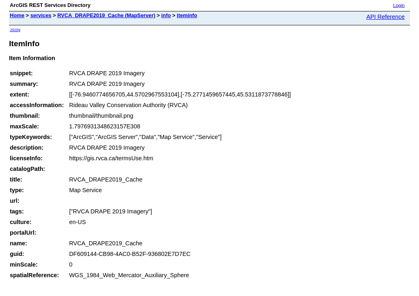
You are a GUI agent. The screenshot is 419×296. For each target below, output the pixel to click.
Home (17, 15)
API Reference (385, 16)
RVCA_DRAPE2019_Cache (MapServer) (106, 15)
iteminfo (187, 15)
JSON (15, 29)
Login (399, 5)
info (166, 15)
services (40, 15)
